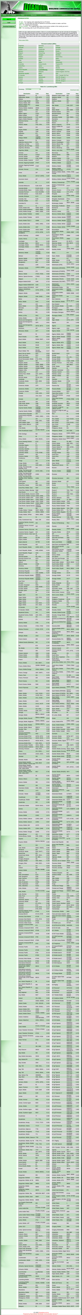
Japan (40, 62)
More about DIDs (23, 40)
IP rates (21, 22)
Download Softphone (8, 26)
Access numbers (23, 26)
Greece (41, 47)
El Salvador (22, 75)
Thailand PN (59, 64)
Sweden (58, 60)
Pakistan (41, 81)
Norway (41, 79)
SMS (20, 25)
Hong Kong (42, 53)
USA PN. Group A (60, 77)
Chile (20, 60)
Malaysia (41, 71)
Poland (57, 45)
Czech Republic (23, 69)
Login (8, 22)
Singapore (58, 53)
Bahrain (21, 51)
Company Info (49, 15)
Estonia (21, 77)
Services (14, 15)
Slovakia (58, 55)
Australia (21, 47)
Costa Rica (22, 66)
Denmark (21, 71)
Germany (41, 45)
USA (57, 73)
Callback (21, 23)
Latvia (40, 66)
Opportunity (33, 15)
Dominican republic (24, 73)
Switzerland (59, 62)
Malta (40, 73)
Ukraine (58, 67)
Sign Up (9, 19)
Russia (57, 51)
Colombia (21, 64)
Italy (40, 60)
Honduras (41, 51)
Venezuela (58, 82)
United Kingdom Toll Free (62, 71)
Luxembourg (43, 70)
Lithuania (41, 67)
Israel (40, 58)
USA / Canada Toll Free (62, 75)
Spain (57, 58)
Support (76, 15)
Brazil (20, 55)
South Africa (59, 56)
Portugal (58, 47)
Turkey (57, 66)
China (20, 62)
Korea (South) (42, 64)
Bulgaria (21, 56)
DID (20, 28)
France (20, 81)
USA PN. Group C (60, 81)
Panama (41, 82)
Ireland (40, 56)
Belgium (21, 53)
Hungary (41, 55)
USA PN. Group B (60, 79)
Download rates (74, 90)
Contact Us (64, 15)
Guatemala (42, 49)
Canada (21, 58)
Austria (20, 49)
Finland (21, 79)
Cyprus (20, 67)
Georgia (21, 82)
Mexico (40, 75)
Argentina (21, 45)
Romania (58, 49)
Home (4, 15)
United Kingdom (60, 69)
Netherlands (42, 77)
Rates (22, 15)
